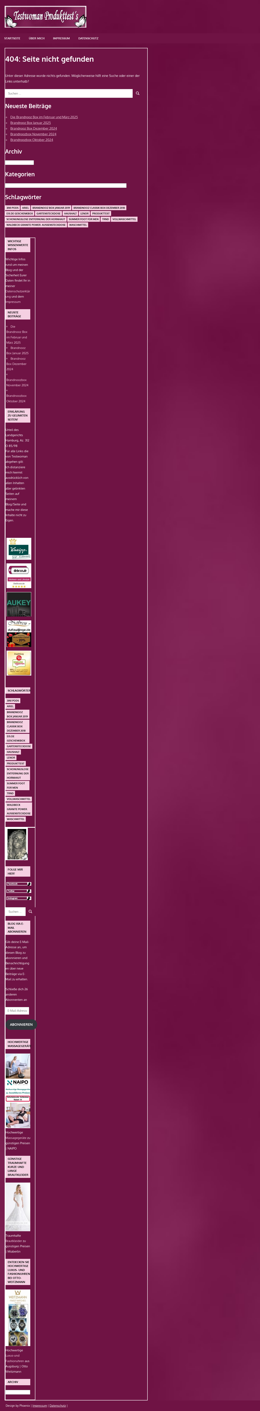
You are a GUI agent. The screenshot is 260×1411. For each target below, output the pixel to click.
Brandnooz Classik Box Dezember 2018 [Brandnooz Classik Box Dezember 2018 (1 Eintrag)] (99, 207)
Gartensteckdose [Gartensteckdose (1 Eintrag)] (49, 213)
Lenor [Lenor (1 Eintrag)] (84, 213)
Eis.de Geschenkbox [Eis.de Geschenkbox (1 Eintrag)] (19, 213)
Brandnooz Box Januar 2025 (30, 123)
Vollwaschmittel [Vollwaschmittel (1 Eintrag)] (124, 219)
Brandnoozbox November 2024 (33, 134)
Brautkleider (14, 1241)
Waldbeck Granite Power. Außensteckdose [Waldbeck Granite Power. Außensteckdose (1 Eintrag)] (36, 224)
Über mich (36, 38)
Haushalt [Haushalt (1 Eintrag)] (70, 213)
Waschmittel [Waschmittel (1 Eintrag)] (78, 224)
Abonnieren (21, 1024)
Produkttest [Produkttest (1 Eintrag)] (101, 213)
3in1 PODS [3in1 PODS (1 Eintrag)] (12, 207)
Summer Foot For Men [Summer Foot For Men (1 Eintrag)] (84, 219)
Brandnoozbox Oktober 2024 (31, 140)
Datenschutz (88, 38)
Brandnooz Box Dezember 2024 (33, 128)
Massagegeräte (16, 1138)
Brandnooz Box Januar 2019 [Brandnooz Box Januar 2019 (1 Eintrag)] (51, 207)
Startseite (12, 38)
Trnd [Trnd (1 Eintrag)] (105, 219)
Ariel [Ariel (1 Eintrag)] (25, 207)
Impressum (61, 38)
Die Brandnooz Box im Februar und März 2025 (44, 117)
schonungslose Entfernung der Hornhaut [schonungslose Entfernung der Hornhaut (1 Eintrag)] (35, 219)
